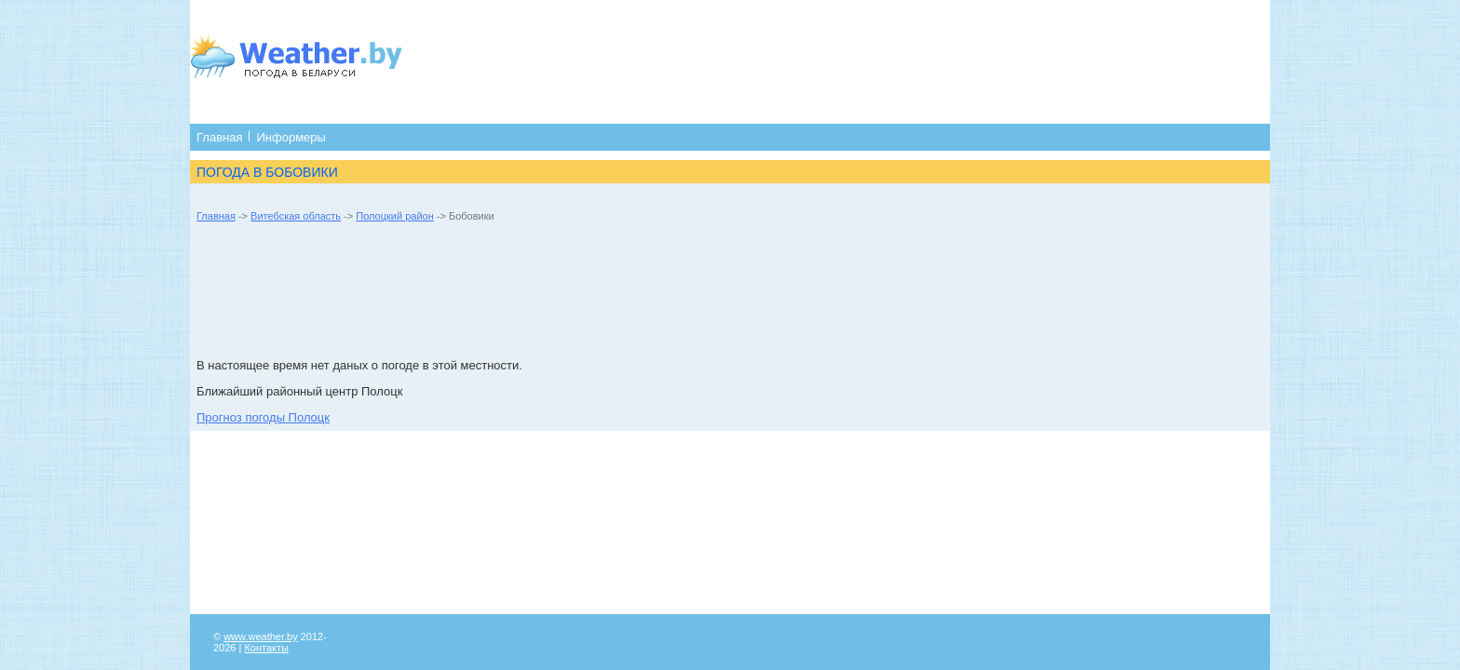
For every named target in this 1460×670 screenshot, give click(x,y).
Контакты (266, 647)
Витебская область (295, 215)
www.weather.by (260, 636)
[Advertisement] (792, 60)
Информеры (290, 137)
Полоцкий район (394, 215)
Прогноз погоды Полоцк (263, 417)
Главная (219, 137)
